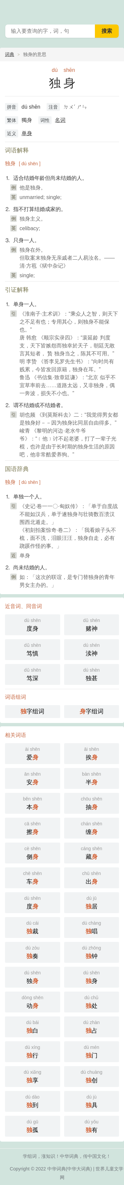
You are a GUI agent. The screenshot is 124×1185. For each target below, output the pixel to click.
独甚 (91, 674)
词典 (9, 54)
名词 (60, 120)
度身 (32, 624)
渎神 (91, 649)
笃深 (32, 674)
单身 (26, 133)
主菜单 (114, 10)
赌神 (91, 624)
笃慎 (32, 649)
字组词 (32, 711)
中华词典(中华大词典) (69, 1168)
